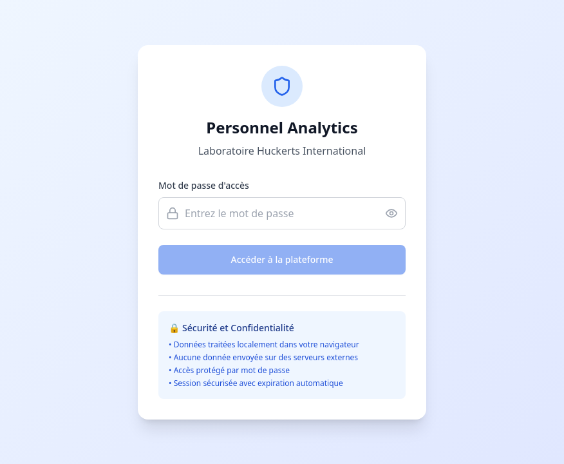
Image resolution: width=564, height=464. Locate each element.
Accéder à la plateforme (282, 259)
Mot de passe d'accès (203, 185)
